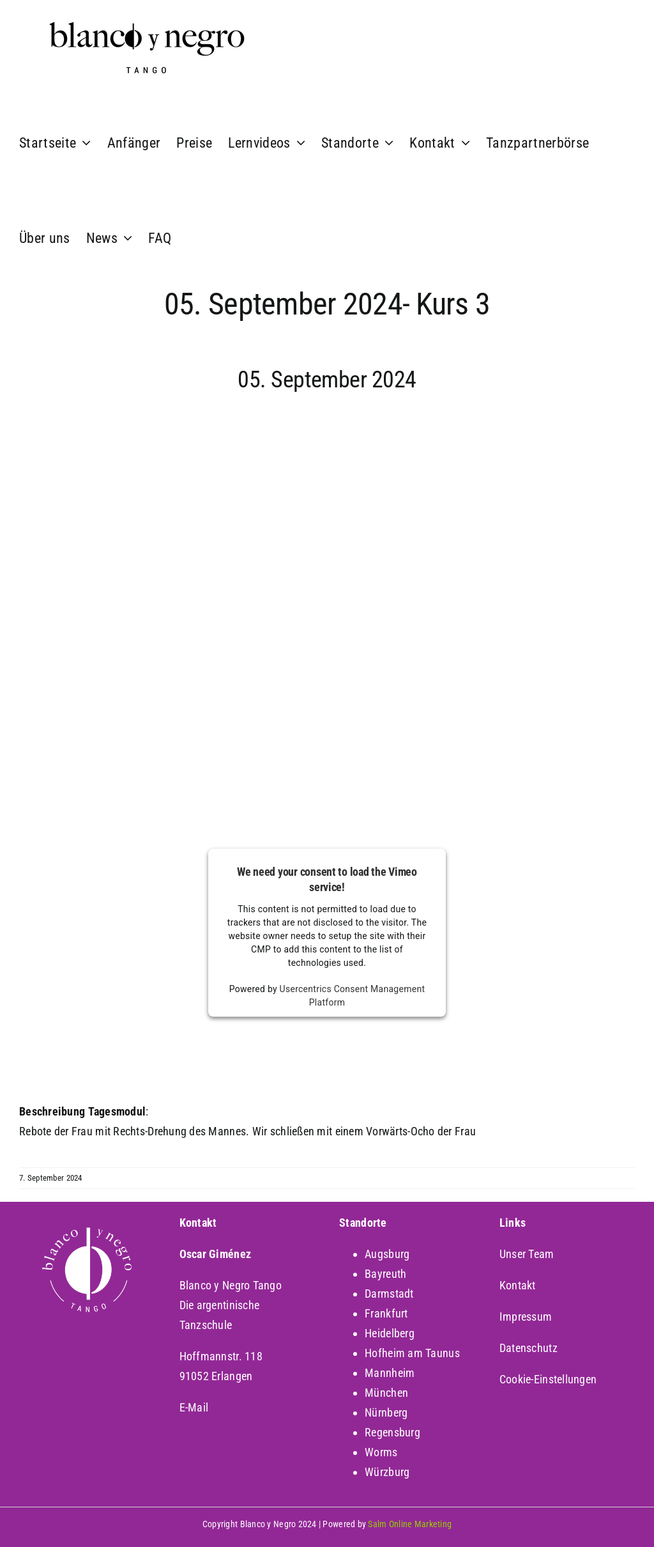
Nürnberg (386, 1412)
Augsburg (387, 1254)
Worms (381, 1452)
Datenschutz (528, 1348)
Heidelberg (389, 1333)
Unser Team (526, 1254)
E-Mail (194, 1407)
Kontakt (517, 1285)
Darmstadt (389, 1293)
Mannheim (389, 1373)
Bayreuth (385, 1273)
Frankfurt (386, 1313)
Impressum (525, 1316)
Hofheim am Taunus (412, 1353)
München (386, 1392)
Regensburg (392, 1432)
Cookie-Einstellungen (548, 1379)
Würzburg (387, 1472)
